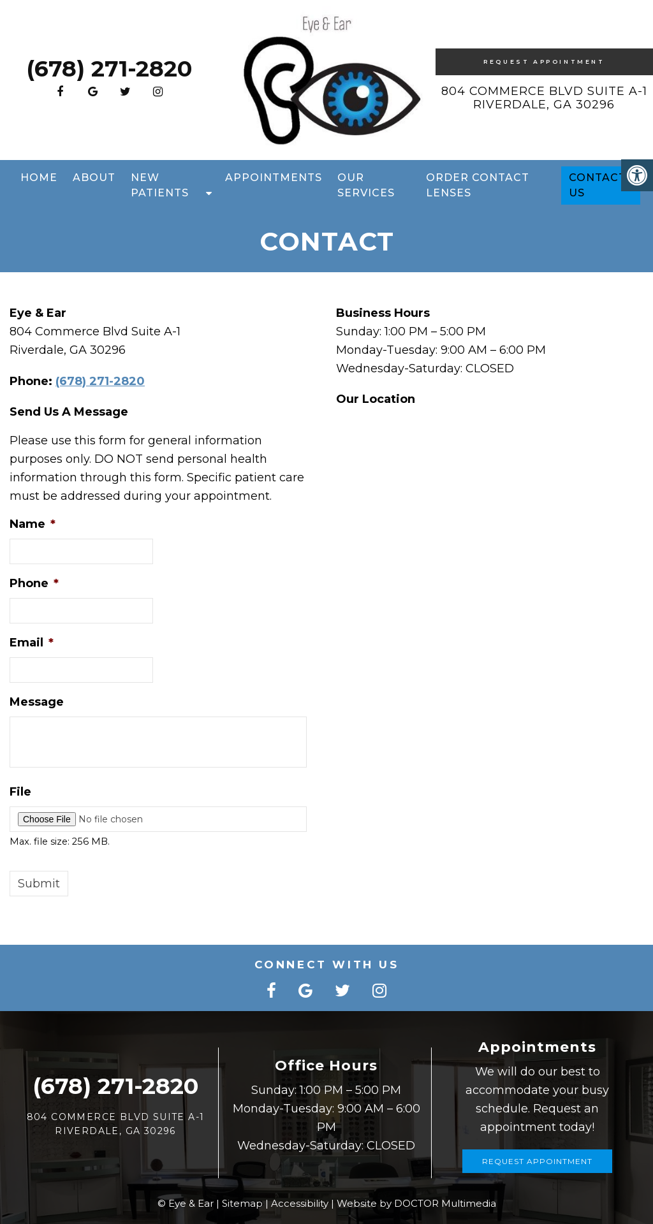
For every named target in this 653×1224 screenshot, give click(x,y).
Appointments (273, 177)
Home (38, 177)
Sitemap (242, 1203)
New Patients (160, 185)
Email (32, 643)
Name (32, 524)
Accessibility (299, 1203)
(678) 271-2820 (109, 68)
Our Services (366, 185)
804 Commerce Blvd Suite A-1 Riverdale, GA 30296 (544, 98)
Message (37, 702)
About (94, 177)
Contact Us (597, 185)
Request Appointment (544, 61)
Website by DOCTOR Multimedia (416, 1203)
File (20, 792)
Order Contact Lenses (477, 185)
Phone (34, 583)
